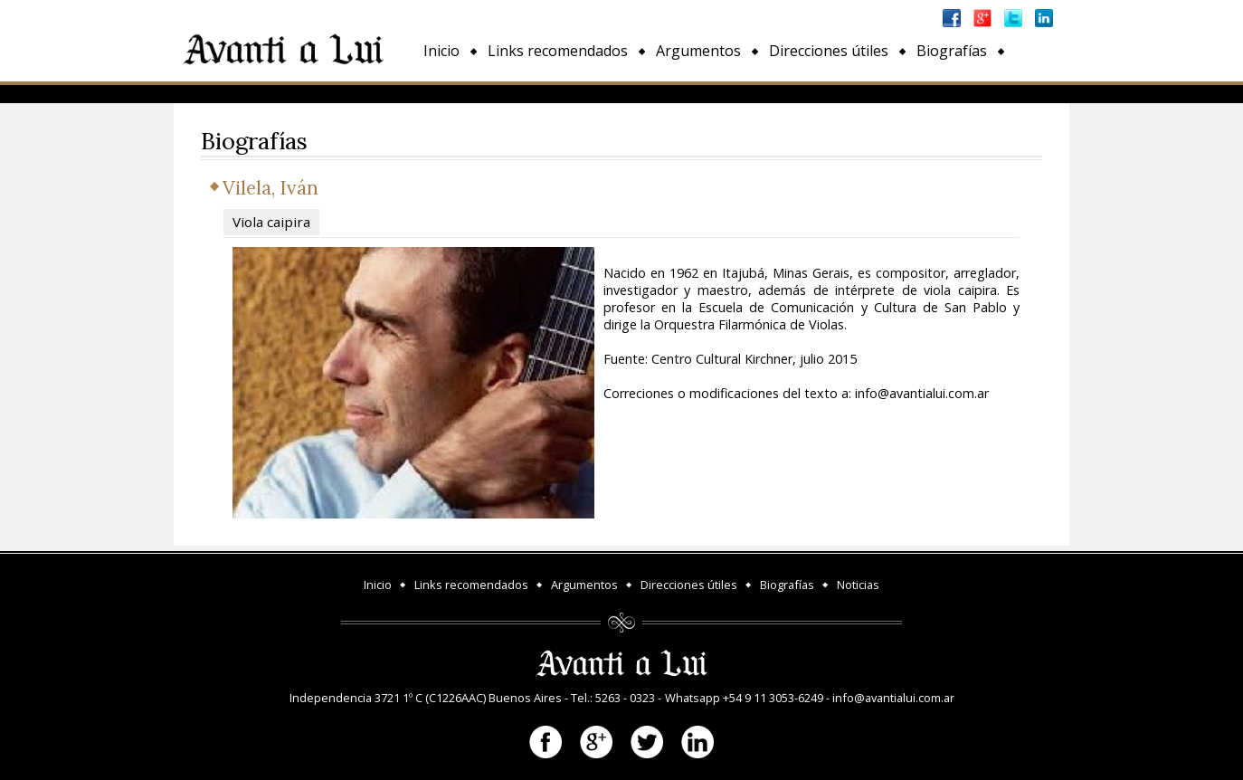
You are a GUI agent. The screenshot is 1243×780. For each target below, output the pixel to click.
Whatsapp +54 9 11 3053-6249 (744, 698)
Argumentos (698, 51)
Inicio (441, 51)
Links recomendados (558, 51)
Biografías (951, 51)
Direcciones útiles (828, 51)
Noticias (451, 92)
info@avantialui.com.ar (893, 698)
